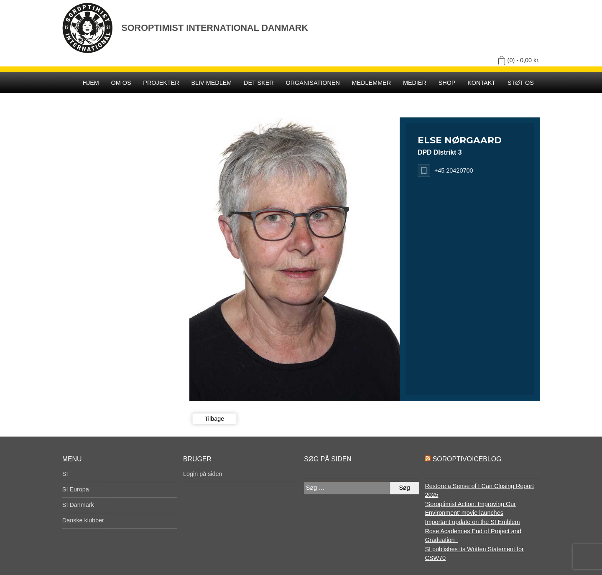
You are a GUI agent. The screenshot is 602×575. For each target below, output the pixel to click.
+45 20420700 (453, 170)
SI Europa (75, 489)
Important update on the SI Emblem (472, 522)
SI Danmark (78, 504)
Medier (414, 82)
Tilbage (214, 418)
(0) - (524, 60)
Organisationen (313, 82)
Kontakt (481, 82)
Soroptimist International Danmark (214, 28)
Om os (121, 82)
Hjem (91, 82)
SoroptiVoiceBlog (467, 459)
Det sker (259, 82)
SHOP (447, 82)
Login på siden (202, 474)
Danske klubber (83, 520)
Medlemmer (371, 82)
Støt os (521, 82)
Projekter (161, 82)
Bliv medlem (211, 82)
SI (65, 474)
